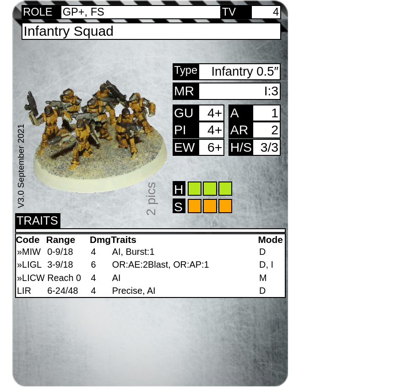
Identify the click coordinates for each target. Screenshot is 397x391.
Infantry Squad (69, 31)
